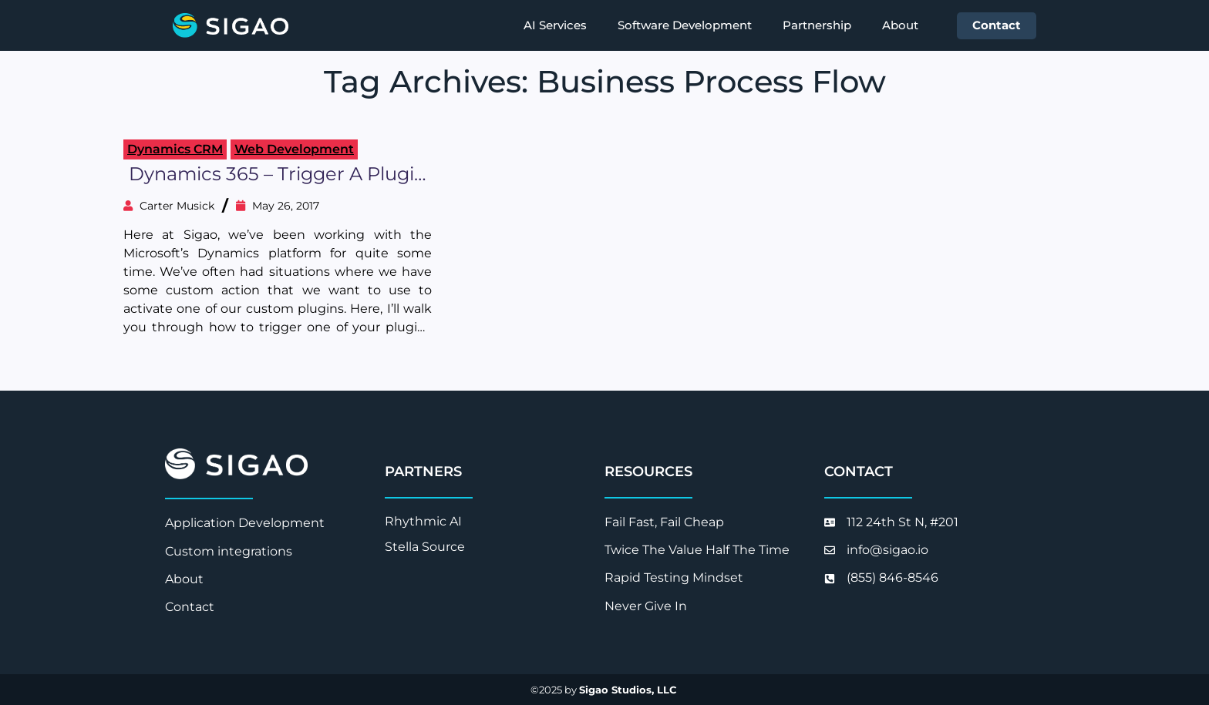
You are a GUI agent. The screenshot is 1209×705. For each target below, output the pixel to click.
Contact (996, 25)
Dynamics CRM (175, 149)
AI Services (555, 25)
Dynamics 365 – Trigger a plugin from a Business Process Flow (277, 174)
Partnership (817, 25)
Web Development (294, 149)
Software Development (685, 25)
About (900, 25)
